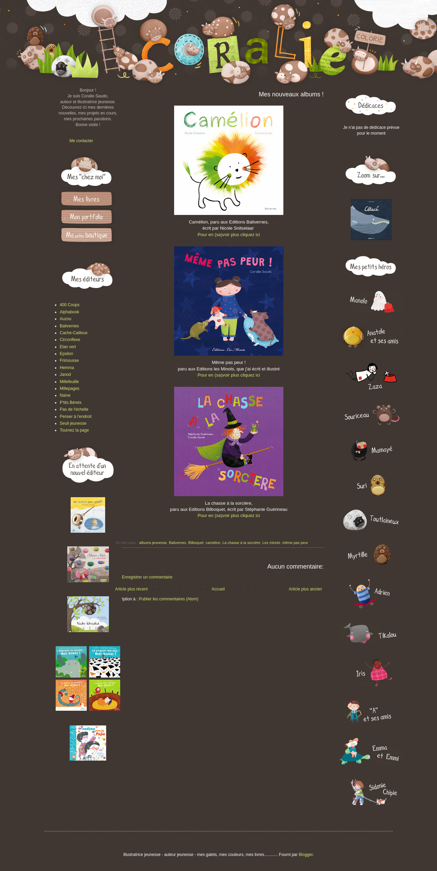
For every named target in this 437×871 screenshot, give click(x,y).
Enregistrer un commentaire (147, 577)
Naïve (65, 395)
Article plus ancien (305, 589)
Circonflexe (70, 339)
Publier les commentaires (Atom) (168, 599)
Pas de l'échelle (74, 409)
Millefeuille (69, 381)
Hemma (67, 367)
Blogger (306, 854)
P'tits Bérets (71, 402)
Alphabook (69, 312)
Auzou (65, 318)
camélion (213, 543)
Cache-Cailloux (73, 332)
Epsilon (66, 353)
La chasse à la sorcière (241, 543)
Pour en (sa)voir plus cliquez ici (229, 234)
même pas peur (295, 543)
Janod (65, 374)
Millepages (69, 388)
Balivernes (177, 543)
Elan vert (68, 346)
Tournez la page (74, 430)
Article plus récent (131, 589)
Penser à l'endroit (75, 416)
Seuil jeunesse (73, 423)
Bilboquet (195, 543)
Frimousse (69, 360)
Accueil (218, 589)
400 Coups (70, 304)
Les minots (271, 543)
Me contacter (81, 140)
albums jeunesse (153, 543)
